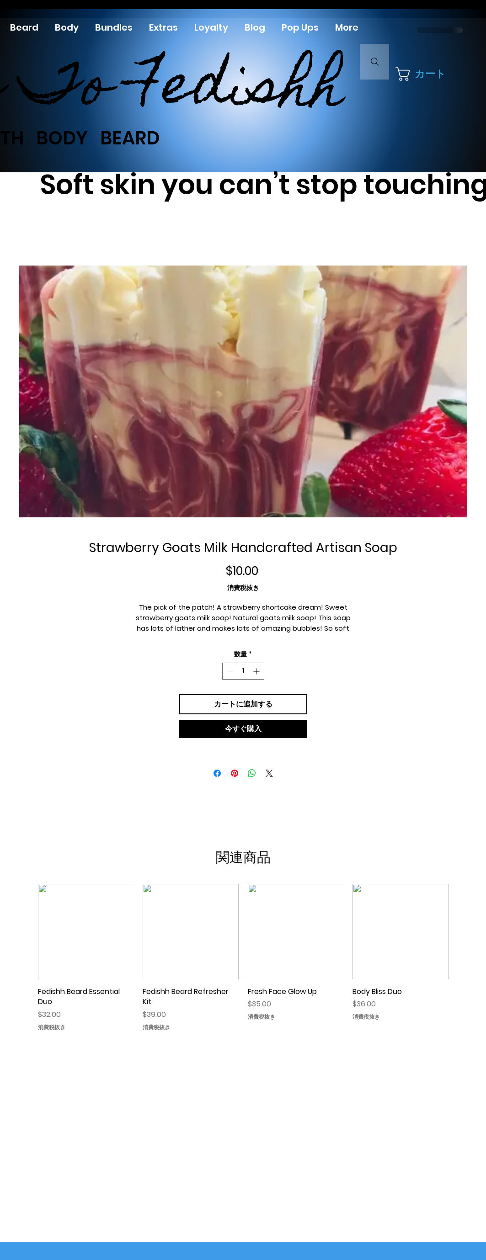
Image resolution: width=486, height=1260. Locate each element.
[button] (424, 74)
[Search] (374, 62)
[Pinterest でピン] (234, 773)
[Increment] (257, 671)
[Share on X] (269, 773)
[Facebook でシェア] (217, 773)
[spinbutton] (243, 671)
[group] (243, 959)
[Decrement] (229, 671)
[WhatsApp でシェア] (251, 773)
